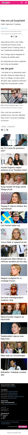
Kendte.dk (7, 422)
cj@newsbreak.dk (12, 393)
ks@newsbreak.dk (12, 394)
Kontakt (3, 422)
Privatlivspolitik (15, 422)
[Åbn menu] (26, 2)
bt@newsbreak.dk (13, 391)
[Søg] (22, 2)
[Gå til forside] (5, 2)
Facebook (5, 415)
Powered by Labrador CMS (14, 432)
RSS (4, 418)
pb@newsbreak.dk (12, 398)
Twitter (4, 416)
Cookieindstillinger (5, 423)
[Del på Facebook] (12, 36)
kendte (4, 126)
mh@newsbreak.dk (19, 396)
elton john (11, 126)
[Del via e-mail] (16, 36)
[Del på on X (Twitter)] (14, 36)
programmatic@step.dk (11, 404)
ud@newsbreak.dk (11, 386)
